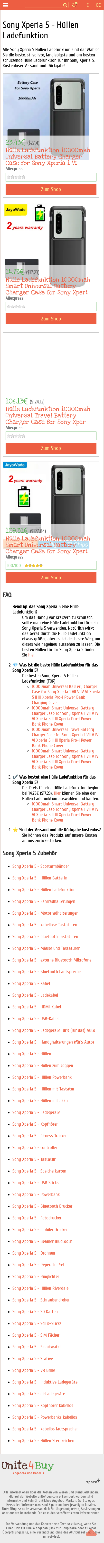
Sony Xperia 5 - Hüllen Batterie (39, 878)
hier (31, 655)
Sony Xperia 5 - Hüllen (31, 1054)
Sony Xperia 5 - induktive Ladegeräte (44, 1382)
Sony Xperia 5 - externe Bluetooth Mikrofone (51, 960)
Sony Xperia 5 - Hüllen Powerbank (42, 1077)
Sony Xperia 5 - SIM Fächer (35, 1335)
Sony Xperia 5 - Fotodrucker (36, 1218)
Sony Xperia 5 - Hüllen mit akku (40, 1100)
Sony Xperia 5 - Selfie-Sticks (37, 1323)
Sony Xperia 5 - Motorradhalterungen (45, 913)
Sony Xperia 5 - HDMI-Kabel (36, 1007)
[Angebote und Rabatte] (16, 5)
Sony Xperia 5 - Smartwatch (37, 1347)
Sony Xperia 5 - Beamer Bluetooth (42, 1241)
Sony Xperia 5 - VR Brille (33, 1370)
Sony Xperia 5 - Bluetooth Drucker (42, 1206)
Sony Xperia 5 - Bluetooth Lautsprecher (47, 971)
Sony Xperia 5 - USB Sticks (35, 1182)
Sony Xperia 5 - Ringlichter (35, 1276)
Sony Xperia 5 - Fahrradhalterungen (43, 901)
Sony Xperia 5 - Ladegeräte (36, 1112)
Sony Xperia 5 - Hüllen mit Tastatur (43, 1089)
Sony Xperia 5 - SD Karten (35, 1311)
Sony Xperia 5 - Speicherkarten (39, 1171)
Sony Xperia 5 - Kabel (31, 983)
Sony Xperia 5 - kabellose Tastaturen (44, 925)
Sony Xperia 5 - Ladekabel (35, 995)
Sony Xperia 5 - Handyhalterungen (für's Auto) (53, 1042)
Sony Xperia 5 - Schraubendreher (41, 1300)
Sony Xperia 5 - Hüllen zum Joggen (42, 1065)
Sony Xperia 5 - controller (34, 1147)
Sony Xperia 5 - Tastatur (34, 1159)
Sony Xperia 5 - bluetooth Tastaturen (45, 936)
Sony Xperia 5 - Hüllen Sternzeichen (43, 1440)
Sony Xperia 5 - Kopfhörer (35, 1124)
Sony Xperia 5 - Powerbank (36, 1194)
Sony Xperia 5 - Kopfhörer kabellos (42, 1405)
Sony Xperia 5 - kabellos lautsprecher (45, 1429)
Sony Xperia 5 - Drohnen (33, 1253)
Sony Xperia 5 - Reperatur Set (38, 1265)
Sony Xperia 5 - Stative (32, 1358)
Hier (57, 793)
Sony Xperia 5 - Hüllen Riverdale (40, 1288)
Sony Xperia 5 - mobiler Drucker (40, 1229)
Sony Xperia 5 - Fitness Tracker (39, 1136)
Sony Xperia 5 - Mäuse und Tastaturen (46, 948)
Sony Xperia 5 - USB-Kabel (35, 1018)
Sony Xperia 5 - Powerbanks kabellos (44, 1417)
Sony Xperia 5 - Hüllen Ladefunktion (44, 889)
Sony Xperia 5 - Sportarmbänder (40, 866)
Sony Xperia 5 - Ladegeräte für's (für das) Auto (53, 1030)
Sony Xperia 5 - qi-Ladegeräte (38, 1393)
